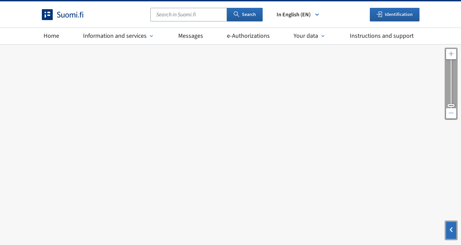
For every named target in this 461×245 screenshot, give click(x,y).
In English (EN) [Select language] (298, 14)
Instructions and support (382, 36)
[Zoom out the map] (451, 113)
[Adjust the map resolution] (451, 83)
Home (51, 36)
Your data (310, 36)
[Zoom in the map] (451, 54)
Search (245, 14)
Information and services (118, 36)
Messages (190, 36)
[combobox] (188, 14)
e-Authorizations (248, 36)
